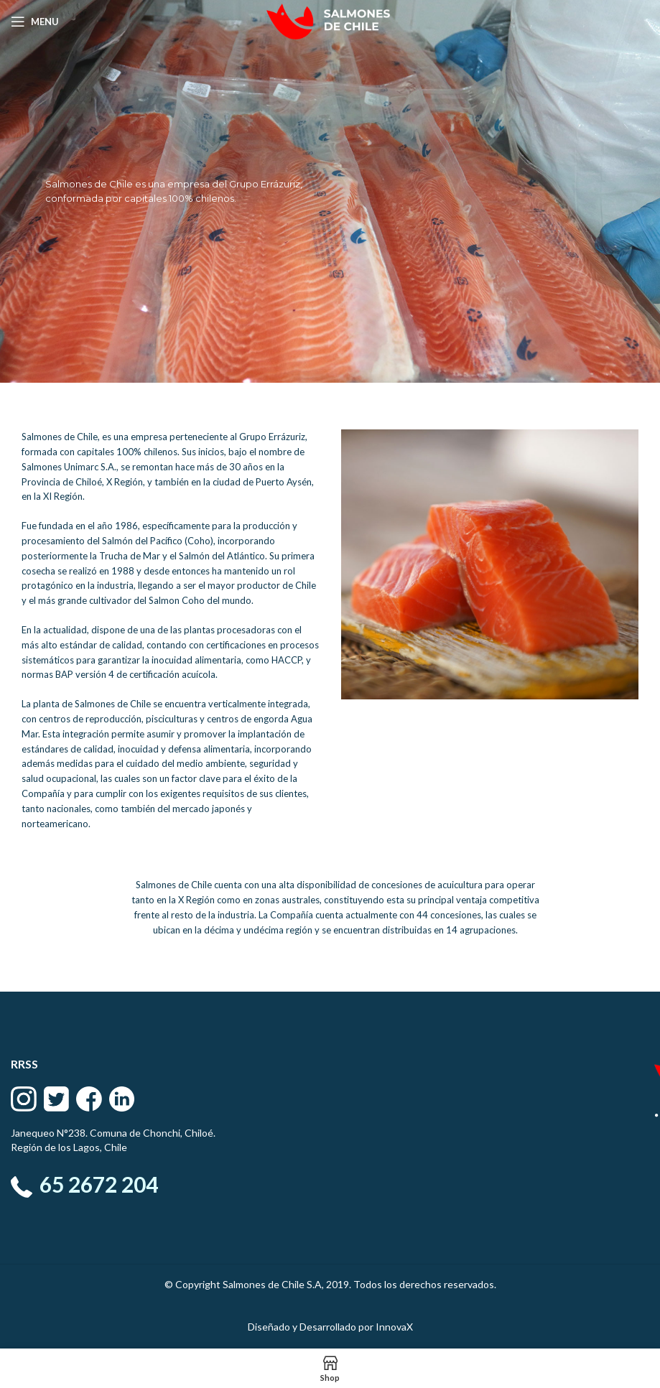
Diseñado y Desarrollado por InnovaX (330, 1327)
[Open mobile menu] (35, 21)
